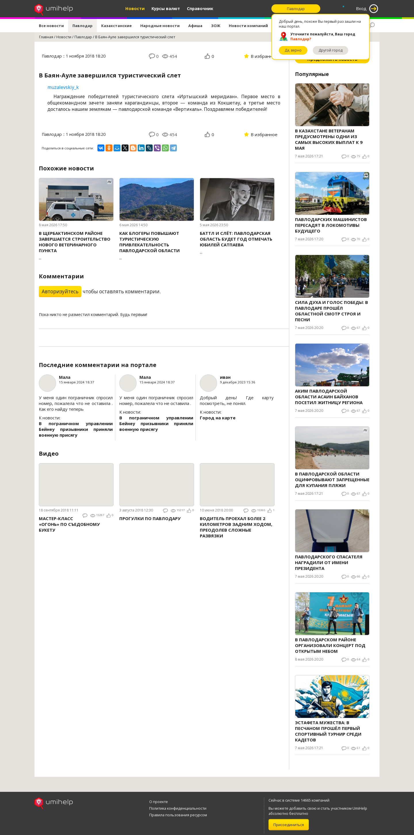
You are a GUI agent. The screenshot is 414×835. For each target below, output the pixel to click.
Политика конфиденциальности (177, 808)
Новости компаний (248, 25)
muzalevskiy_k (63, 87)
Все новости (51, 25)
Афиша (195, 25)
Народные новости (160, 25)
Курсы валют (166, 8)
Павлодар (82, 25)
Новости (135, 8)
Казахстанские (116, 25)
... (76, 245)
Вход (361, 8)
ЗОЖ (215, 25)
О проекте (158, 801)
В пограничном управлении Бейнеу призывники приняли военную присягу (76, 429)
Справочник (200, 8)
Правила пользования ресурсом (178, 814)
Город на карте (217, 418)
